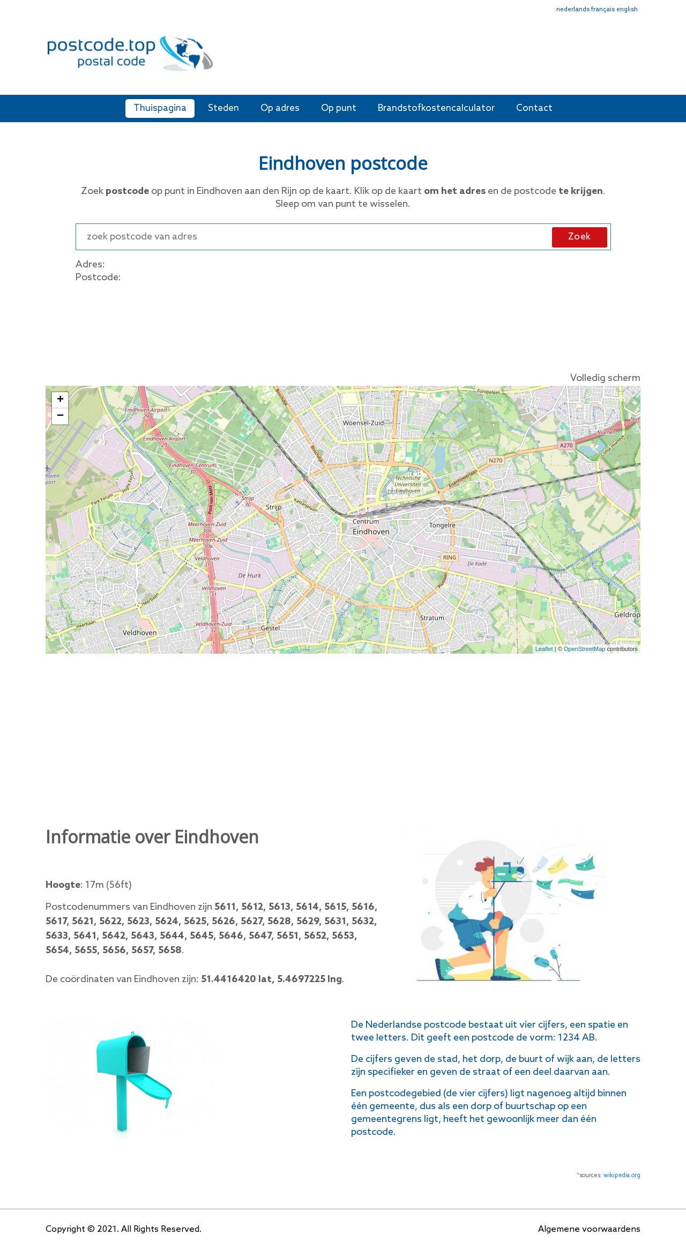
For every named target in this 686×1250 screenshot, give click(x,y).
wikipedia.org (621, 1175)
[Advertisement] (421, 58)
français (603, 9)
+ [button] (60, 400)
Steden (223, 108)
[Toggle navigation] (633, 60)
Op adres (280, 108)
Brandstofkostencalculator (436, 108)
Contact (534, 108)
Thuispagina (160, 108)
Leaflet (544, 649)
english (627, 9)
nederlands (573, 9)
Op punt (338, 108)
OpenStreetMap (585, 649)
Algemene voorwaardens (589, 1229)
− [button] (60, 416)
